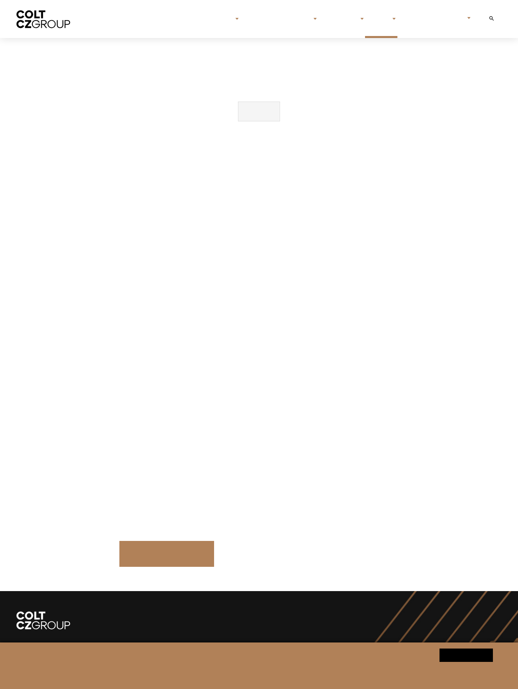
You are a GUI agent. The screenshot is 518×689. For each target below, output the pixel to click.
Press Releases (166, 553)
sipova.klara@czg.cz (240, 503)
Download (258, 111)
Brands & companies (276, 19)
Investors (339, 19)
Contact (415, 19)
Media (378, 19)
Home (184, 19)
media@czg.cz (229, 463)
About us (215, 19)
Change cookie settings (246, 675)
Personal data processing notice (177, 675)
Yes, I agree (466, 655)
